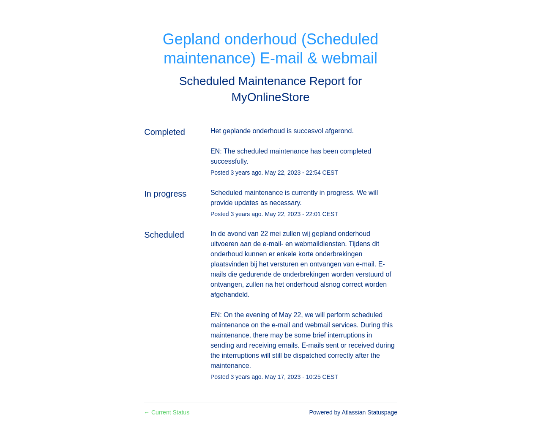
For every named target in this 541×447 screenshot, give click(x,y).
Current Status (166, 412)
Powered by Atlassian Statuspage (353, 412)
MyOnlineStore (270, 97)
